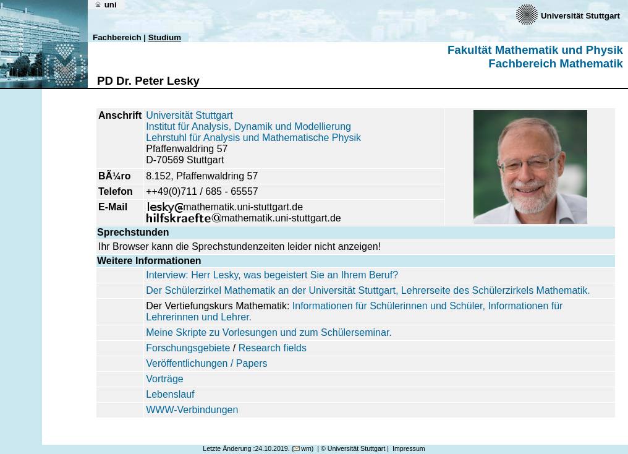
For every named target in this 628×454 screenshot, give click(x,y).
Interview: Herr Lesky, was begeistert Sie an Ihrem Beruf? (272, 275)
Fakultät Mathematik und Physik (535, 49)
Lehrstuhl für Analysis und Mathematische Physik (253, 137)
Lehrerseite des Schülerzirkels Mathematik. (495, 290)
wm (303, 448)
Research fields (273, 348)
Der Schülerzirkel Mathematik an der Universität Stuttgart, (273, 290)
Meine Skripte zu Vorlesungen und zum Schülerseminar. (269, 332)
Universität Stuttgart (189, 115)
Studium (164, 37)
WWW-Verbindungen (192, 410)
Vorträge (164, 379)
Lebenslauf (170, 394)
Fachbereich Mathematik (555, 63)
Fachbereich (117, 37)
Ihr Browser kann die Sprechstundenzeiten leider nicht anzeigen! (239, 246)
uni (105, 4)
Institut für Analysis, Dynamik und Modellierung (248, 126)
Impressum (408, 448)
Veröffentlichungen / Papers (206, 363)
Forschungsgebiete (188, 348)
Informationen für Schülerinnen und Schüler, (388, 306)
